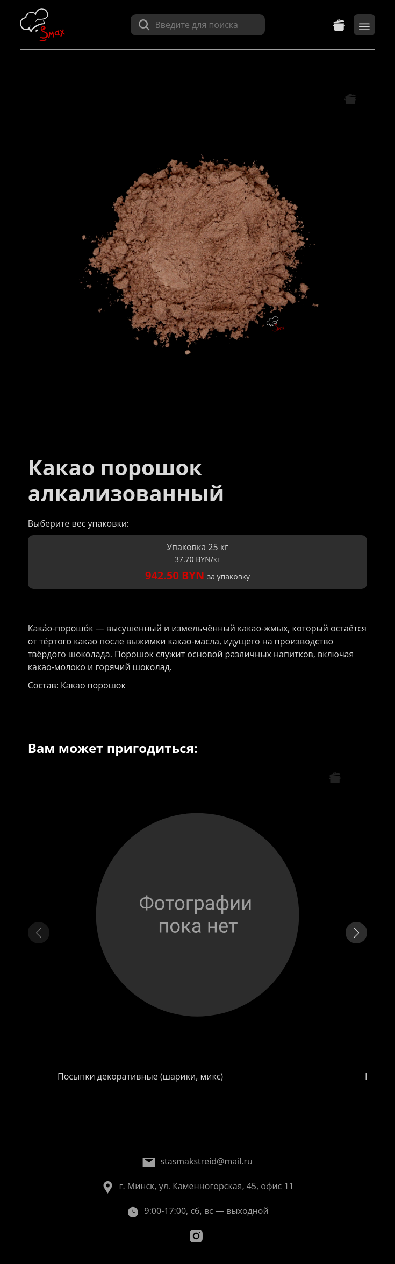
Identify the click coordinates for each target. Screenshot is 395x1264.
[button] (356, 932)
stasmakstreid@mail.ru (206, 1161)
